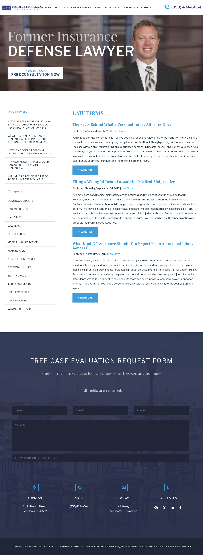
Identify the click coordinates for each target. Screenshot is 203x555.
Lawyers (14, 225)
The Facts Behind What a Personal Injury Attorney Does (121, 124)
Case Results (130, 7)
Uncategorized (18, 300)
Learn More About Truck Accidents (175, 546)
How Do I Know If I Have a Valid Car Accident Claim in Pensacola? (28, 165)
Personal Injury (19, 267)
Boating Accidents (20, 200)
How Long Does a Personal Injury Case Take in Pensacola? (29, 152)
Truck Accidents (19, 284)
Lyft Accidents (18, 234)
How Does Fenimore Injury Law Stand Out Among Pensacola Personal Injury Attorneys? (29, 124)
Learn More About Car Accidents (141, 546)
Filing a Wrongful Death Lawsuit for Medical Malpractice (123, 181)
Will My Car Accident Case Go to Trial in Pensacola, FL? (28, 178)
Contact (146, 7)
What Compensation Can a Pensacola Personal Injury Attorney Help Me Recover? (27, 139)
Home (48, 7)
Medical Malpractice (23, 242)
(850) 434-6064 (186, 7)
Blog (97, 7)
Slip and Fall (17, 275)
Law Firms (120, 131)
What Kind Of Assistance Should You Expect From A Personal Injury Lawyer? (132, 245)
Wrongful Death (19, 308)
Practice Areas (80, 7)
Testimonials (111, 7)
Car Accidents (18, 209)
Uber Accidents (18, 292)
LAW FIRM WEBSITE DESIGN (73, 546)
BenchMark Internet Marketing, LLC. (108, 546)
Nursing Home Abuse (22, 259)
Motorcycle (16, 250)
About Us (60, 7)
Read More (85, 170)
